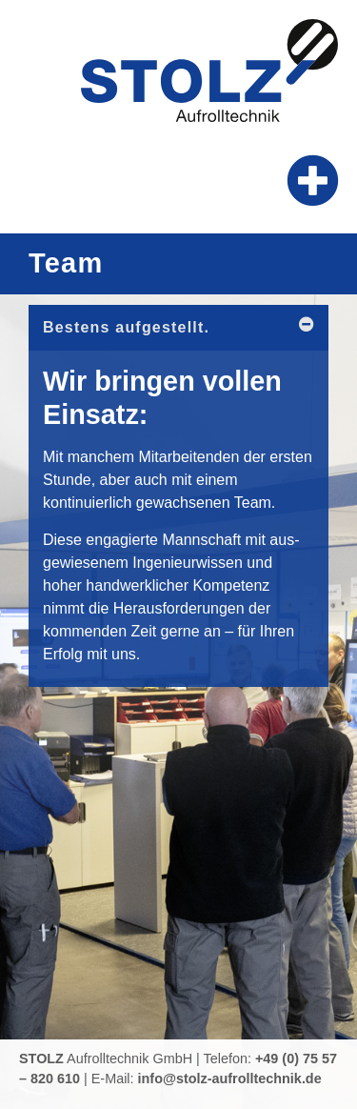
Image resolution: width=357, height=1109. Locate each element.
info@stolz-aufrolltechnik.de (230, 1078)
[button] (313, 180)
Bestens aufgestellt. (126, 327)
